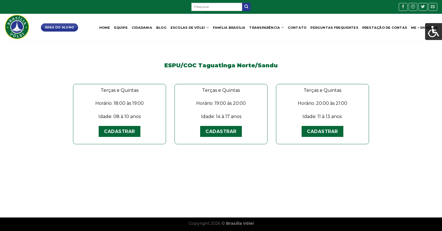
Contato (297, 28)
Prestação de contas (384, 28)
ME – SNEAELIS (424, 28)
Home (104, 28)
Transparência (266, 27)
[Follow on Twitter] (422, 7)
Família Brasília (229, 28)
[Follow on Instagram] (412, 7)
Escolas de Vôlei (190, 27)
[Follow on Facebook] (403, 7)
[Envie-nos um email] (432, 7)
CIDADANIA (142, 28)
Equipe (121, 28)
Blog (161, 28)
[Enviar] (246, 7)
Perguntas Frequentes (334, 28)
